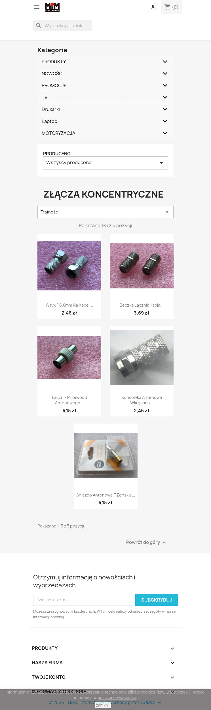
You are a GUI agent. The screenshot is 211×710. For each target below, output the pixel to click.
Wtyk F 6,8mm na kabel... (69, 305)
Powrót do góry (147, 542)
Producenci (57, 154)
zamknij (102, 705)
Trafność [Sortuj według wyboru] (105, 212)
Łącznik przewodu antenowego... (69, 400)
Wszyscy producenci (105, 162)
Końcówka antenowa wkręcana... (141, 400)
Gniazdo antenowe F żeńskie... (105, 495)
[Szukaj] (62, 25)
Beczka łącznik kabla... (142, 305)
